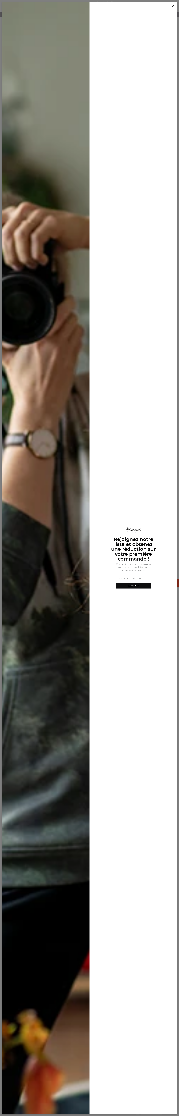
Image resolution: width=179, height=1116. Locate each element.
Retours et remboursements (66, 1087)
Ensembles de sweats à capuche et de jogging (26, 79)
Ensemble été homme (25, 84)
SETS (102, 8)
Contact (57, 1073)
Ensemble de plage (24, 88)
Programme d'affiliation (27, 1080)
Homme (83, 8)
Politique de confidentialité (151, 1113)
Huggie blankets (117, 8)
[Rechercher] (149, 8)
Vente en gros (23, 1077)
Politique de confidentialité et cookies (70, 1080)
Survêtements (22, 75)
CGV (56, 1077)
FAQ (56, 1091)
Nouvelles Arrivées (65, 8)
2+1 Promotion (60, 1094)
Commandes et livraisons (65, 1084)
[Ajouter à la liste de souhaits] (80, 32)
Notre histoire (23, 1073)
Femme (93, 8)
